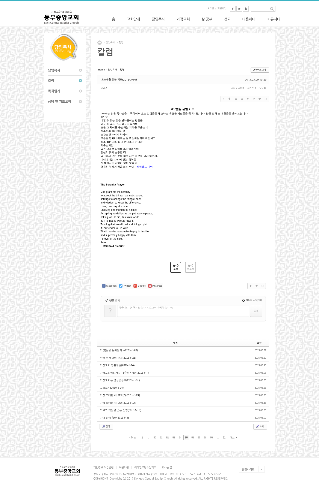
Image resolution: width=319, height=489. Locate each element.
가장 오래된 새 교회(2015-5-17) (118, 402)
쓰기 (260, 426)
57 (199, 437)
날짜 (260, 342)
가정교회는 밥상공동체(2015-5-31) (120, 380)
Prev (132, 437)
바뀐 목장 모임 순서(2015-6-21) (118, 357)
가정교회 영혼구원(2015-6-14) (117, 365)
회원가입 (221, 8)
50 (155, 437)
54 (180, 437)
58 (205, 437)
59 (211, 437)
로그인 (210, 8)
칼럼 (121, 42)
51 (161, 437)
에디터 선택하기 (252, 300)
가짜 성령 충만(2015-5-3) (114, 417)
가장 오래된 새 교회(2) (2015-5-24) (120, 395)
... (148, 437)
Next (233, 437)
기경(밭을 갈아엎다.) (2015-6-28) (119, 350)
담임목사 (110, 42)
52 (167, 437)
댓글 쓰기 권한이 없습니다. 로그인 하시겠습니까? (146, 308)
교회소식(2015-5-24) (112, 387)
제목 (175, 342)
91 (224, 437)
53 (173, 437)
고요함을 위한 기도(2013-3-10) (119, 79)
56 (192, 437)
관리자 (104, 88)
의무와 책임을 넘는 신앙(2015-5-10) (120, 410)
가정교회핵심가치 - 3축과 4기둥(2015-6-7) (124, 372)
